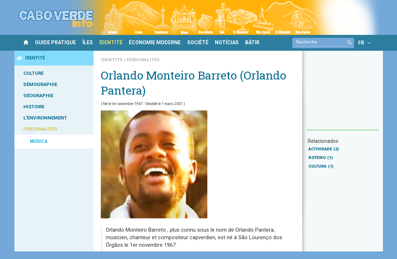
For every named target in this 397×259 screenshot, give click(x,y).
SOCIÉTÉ (197, 42)
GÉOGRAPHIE (38, 95)
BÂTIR (252, 42)
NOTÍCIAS (227, 42)
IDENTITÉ (110, 42)
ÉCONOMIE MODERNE (155, 42)
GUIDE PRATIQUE (55, 42)
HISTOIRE (33, 106)
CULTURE (33, 73)
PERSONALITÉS (40, 129)
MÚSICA (39, 141)
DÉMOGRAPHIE (40, 84)
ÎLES (87, 42)
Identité (112, 59)
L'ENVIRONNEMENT (45, 118)
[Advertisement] (343, 94)
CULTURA (320, 166)
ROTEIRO (320, 157)
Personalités (142, 59)
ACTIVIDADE (323, 149)
